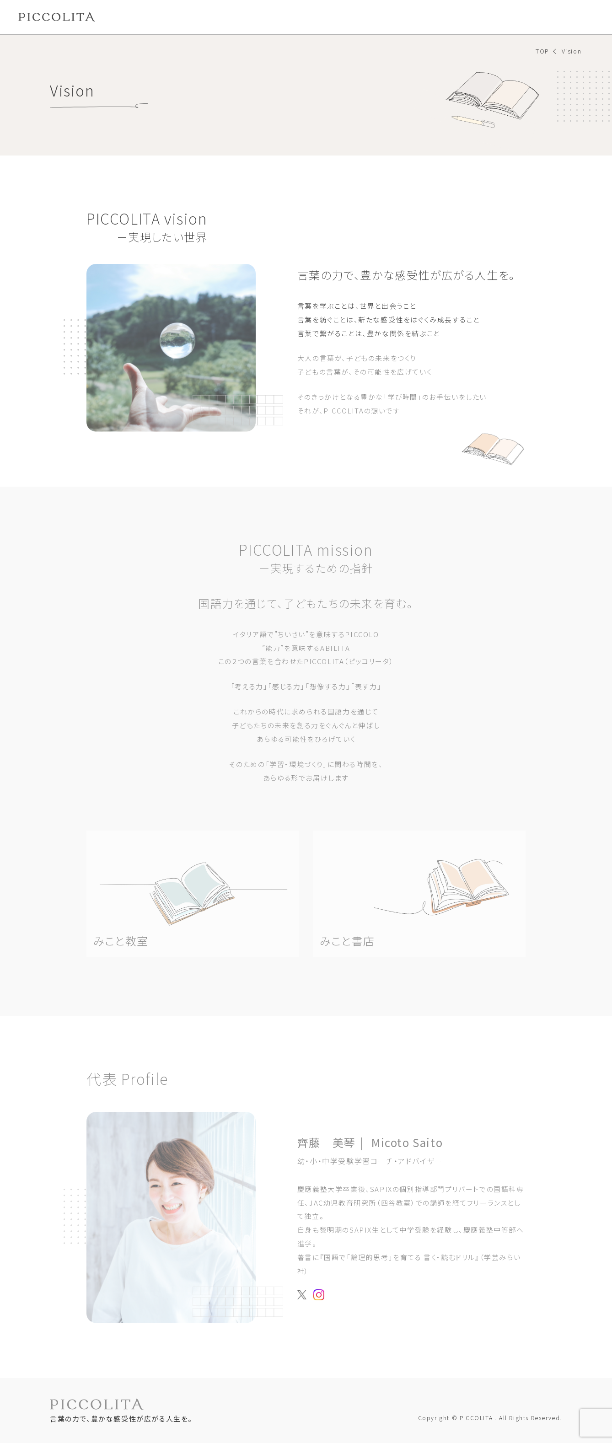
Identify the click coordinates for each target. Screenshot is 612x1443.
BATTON (269, 16)
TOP (542, 51)
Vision (127, 16)
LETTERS (316, 16)
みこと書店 (221, 16)
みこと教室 (170, 16)
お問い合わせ (560, 16)
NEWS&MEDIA (373, 16)
